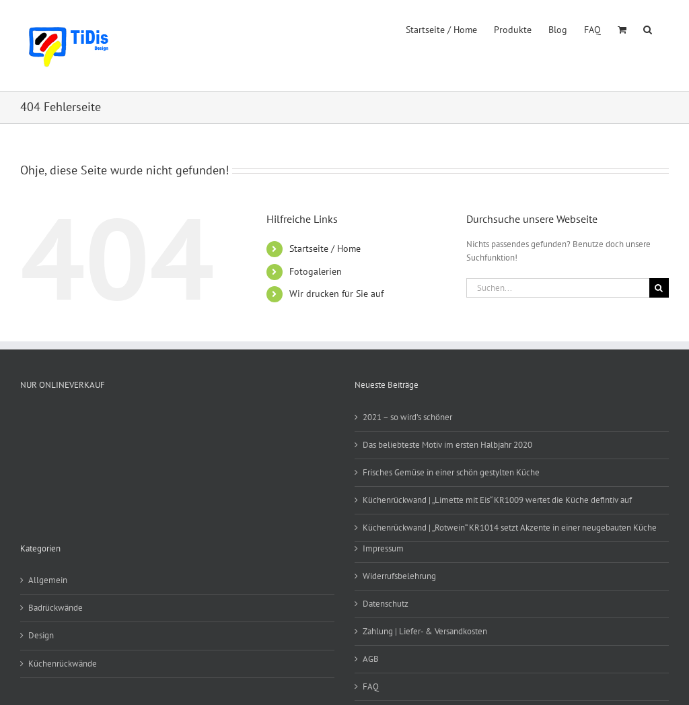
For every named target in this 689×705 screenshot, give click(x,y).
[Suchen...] (557, 288)
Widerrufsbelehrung (399, 576)
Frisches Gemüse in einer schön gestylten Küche (451, 472)
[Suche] (659, 288)
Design (41, 635)
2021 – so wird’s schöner (407, 417)
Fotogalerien (315, 271)
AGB (371, 659)
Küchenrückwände (62, 663)
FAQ (371, 686)
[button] (647, 28)
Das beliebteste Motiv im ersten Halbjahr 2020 (447, 444)
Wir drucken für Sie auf (336, 294)
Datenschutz (385, 603)
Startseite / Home (325, 248)
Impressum (383, 548)
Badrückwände (55, 607)
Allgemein (47, 580)
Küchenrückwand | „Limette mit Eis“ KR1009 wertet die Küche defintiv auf (497, 500)
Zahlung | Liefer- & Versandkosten (425, 631)
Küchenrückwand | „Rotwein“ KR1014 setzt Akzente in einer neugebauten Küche (510, 527)
